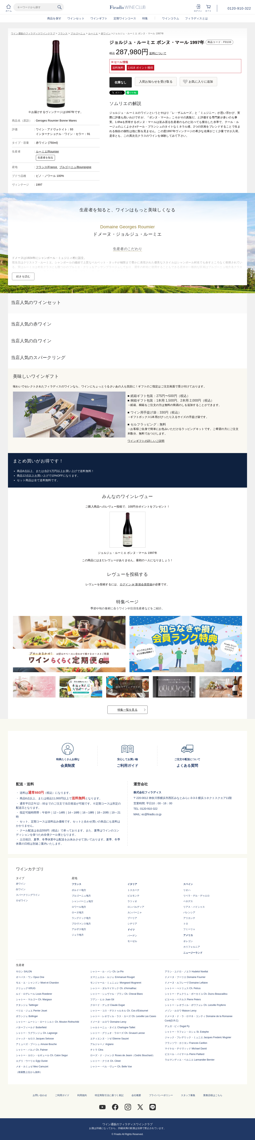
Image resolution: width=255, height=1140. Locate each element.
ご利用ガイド (62, 1095)
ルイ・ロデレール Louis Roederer (34, 994)
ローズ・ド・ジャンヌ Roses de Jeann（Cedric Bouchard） (122, 1055)
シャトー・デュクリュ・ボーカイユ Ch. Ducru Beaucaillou (196, 994)
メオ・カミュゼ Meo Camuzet (32, 1066)
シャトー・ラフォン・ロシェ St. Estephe (187, 1031)
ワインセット (75, 18)
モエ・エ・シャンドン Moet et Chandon (37, 982)
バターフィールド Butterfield (31, 1027)
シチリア (132, 923)
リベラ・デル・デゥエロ (196, 895)
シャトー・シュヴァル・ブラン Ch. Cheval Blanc (116, 994)
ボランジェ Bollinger (27, 1016)
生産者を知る (45, 157)
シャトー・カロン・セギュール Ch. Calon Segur (42, 1055)
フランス (63, 33)
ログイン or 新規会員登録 (136, 584)
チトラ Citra (96, 1049)
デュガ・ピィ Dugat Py (177, 1026)
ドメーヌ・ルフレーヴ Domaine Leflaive (186, 982)
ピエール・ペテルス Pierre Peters (183, 999)
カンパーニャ (135, 912)
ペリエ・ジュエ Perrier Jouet (31, 1010)
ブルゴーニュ (78, 33)
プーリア (132, 918)
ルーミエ (93, 33)
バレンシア (189, 912)
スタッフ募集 (188, 1095)
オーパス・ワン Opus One (30, 977)
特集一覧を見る (127, 709)
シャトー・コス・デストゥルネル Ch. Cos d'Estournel (119, 1010)
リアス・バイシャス (194, 906)
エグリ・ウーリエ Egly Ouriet (32, 1061)
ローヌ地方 (78, 912)
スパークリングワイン (28, 895)
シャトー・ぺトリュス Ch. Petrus (183, 988)
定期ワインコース (125, 18)
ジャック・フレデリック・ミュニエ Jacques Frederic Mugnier (198, 1037)
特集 (145, 18)
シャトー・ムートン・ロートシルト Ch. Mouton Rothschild (47, 1021)
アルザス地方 (79, 929)
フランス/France (47, 167)
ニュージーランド (192, 952)
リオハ (186, 890)
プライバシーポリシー (161, 1095)
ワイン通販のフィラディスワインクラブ (33, 33)
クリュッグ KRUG (25, 988)
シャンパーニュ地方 (82, 901)
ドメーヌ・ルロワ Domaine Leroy (108, 1021)
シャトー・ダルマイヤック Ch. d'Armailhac (113, 988)
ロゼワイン (22, 900)
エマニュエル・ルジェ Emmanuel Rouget (112, 977)
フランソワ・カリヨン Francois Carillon (186, 1043)
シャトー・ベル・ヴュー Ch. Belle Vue (111, 1066)
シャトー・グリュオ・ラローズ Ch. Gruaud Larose (117, 1033)
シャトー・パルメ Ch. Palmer (32, 1049)
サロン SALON (24, 971)
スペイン (188, 884)
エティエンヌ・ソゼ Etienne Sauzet (109, 1038)
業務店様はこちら (212, 1095)
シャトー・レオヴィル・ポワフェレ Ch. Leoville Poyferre (195, 1005)
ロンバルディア (136, 906)
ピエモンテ (133, 895)
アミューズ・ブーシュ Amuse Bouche (36, 1044)
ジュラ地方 (78, 934)
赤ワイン (106, 33)
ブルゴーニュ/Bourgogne (75, 167)
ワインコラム (170, 18)
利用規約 (82, 1095)
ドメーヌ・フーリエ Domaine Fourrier (185, 977)
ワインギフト (99, 18)
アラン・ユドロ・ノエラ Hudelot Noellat (186, 971)
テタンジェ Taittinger (27, 1005)
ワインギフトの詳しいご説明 (146, 440)
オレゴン (188, 941)
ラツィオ (132, 901)
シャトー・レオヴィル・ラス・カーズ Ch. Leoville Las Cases (123, 1016)
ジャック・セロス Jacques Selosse (35, 1038)
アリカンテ (189, 918)
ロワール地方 (79, 906)
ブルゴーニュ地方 (81, 895)
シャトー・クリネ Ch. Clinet (105, 1061)
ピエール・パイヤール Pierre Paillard (184, 1054)
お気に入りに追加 (201, 81)
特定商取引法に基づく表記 (109, 1095)
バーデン (132, 935)
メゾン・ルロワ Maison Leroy (180, 1010)
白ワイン (21, 889)
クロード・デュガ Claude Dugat (107, 1005)
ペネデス (188, 901)
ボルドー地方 (79, 890)
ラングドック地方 (81, 918)
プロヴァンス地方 (81, 923)
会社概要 (136, 1095)
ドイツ (131, 929)
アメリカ (188, 935)
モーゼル (132, 941)
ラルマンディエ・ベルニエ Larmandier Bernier (190, 1059)
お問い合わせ (40, 1095)
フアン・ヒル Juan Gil (102, 999)
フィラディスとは (196, 18)
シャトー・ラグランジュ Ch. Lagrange (36, 1033)
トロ (185, 923)
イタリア (132, 884)
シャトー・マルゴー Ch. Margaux (34, 999)
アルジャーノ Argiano (102, 1044)
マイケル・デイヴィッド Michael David (186, 1048)
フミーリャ (189, 929)
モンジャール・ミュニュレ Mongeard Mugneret (115, 982)
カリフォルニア (191, 946)
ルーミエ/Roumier (47, 151)
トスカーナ (133, 890)
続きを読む (23, 276)
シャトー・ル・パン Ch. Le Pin (107, 971)
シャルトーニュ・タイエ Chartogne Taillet (112, 1027)
